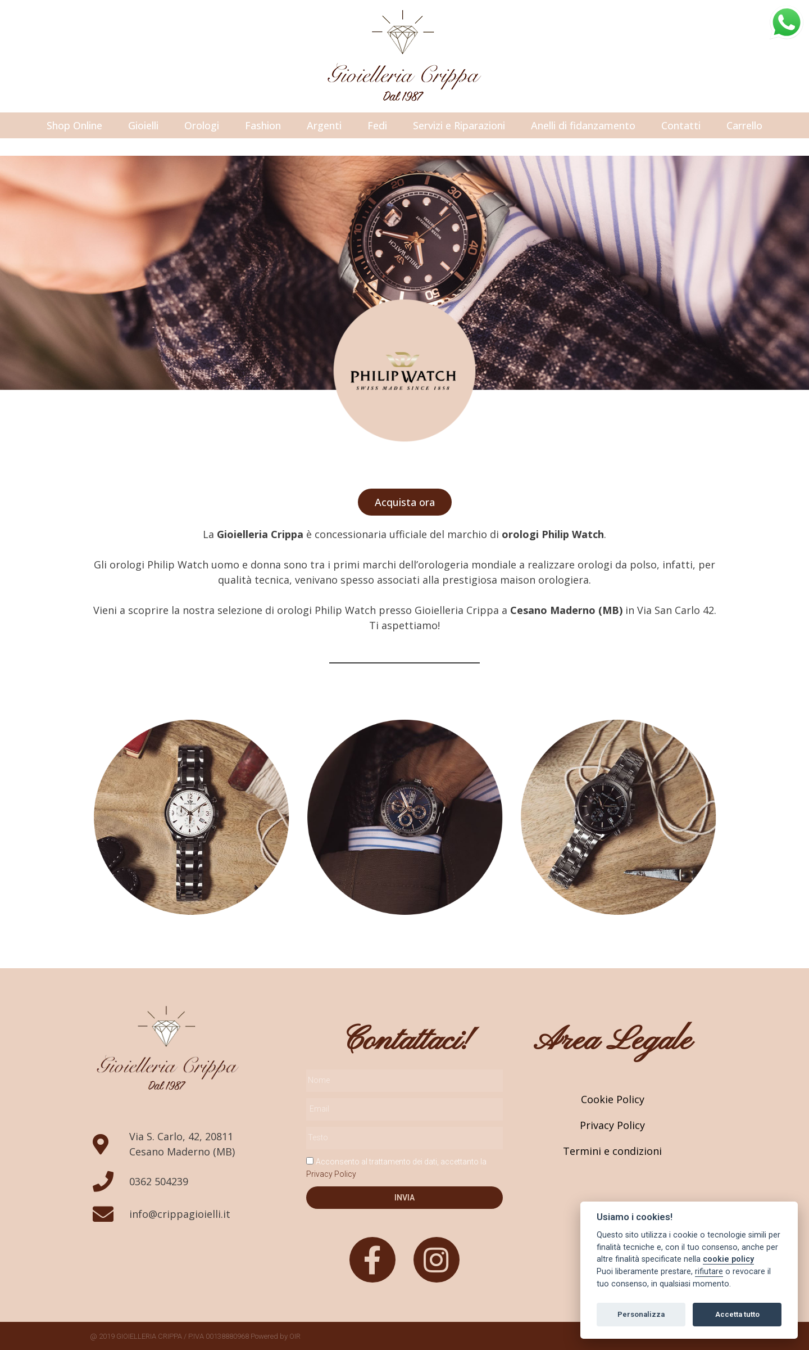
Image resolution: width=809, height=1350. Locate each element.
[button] (405, 502)
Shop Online (74, 125)
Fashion (263, 125)
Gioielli (143, 125)
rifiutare (709, 1271)
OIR (295, 1336)
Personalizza (641, 1314)
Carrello (744, 125)
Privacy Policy (331, 1174)
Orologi (201, 125)
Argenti (324, 125)
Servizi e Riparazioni (459, 125)
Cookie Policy (612, 1099)
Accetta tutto (737, 1314)
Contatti (681, 125)
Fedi (377, 125)
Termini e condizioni (612, 1151)
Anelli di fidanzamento (583, 125)
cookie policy (728, 1259)
